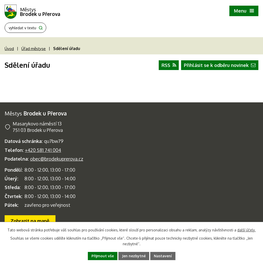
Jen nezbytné (134, 256)
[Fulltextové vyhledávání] (25, 28)
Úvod (9, 48)
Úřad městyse (33, 48)
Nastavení (163, 256)
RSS (169, 65)
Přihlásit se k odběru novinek (220, 65)
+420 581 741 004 (43, 150)
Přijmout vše (102, 256)
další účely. (246, 230)
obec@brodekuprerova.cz (56, 159)
